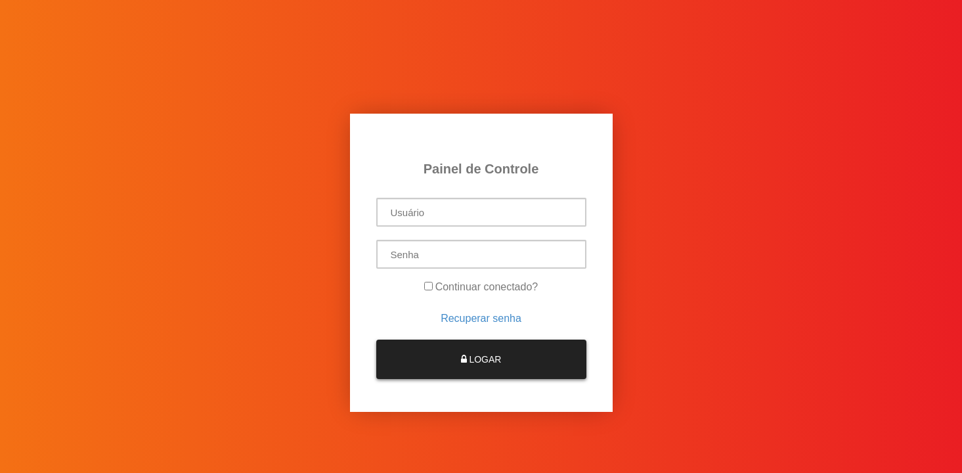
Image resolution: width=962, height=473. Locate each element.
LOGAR (481, 359)
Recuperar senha (481, 318)
